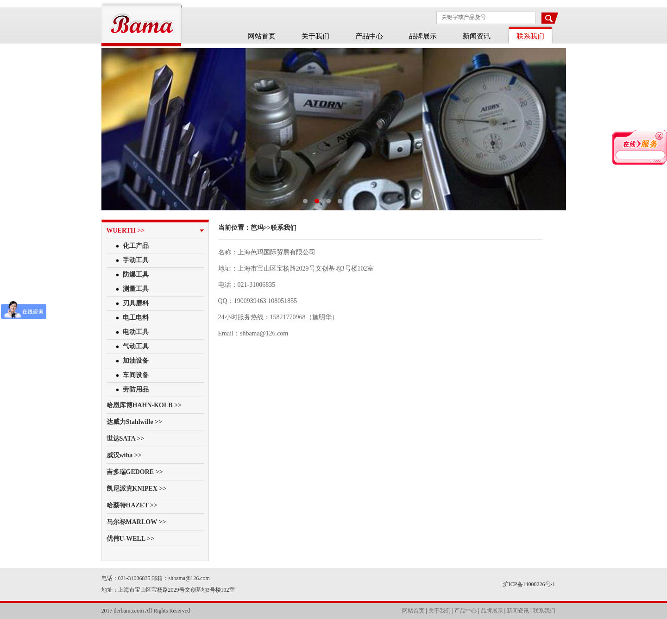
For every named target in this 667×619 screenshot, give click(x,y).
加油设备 (136, 360)
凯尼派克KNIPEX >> (137, 488)
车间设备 (136, 375)
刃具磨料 (136, 303)
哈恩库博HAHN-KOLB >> (144, 405)
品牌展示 (423, 36)
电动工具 (136, 331)
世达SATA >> (126, 438)
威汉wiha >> (124, 455)
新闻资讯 (477, 36)
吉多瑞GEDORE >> (135, 471)
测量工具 (136, 288)
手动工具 (136, 260)
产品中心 (369, 36)
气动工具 (136, 346)
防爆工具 (136, 274)
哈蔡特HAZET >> (132, 505)
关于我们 (315, 36)
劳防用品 (136, 389)
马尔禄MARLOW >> (136, 521)
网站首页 (262, 36)
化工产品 (136, 245)
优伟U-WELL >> (130, 538)
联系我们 (544, 610)
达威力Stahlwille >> (135, 421)
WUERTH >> (126, 230)
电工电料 (136, 317)
